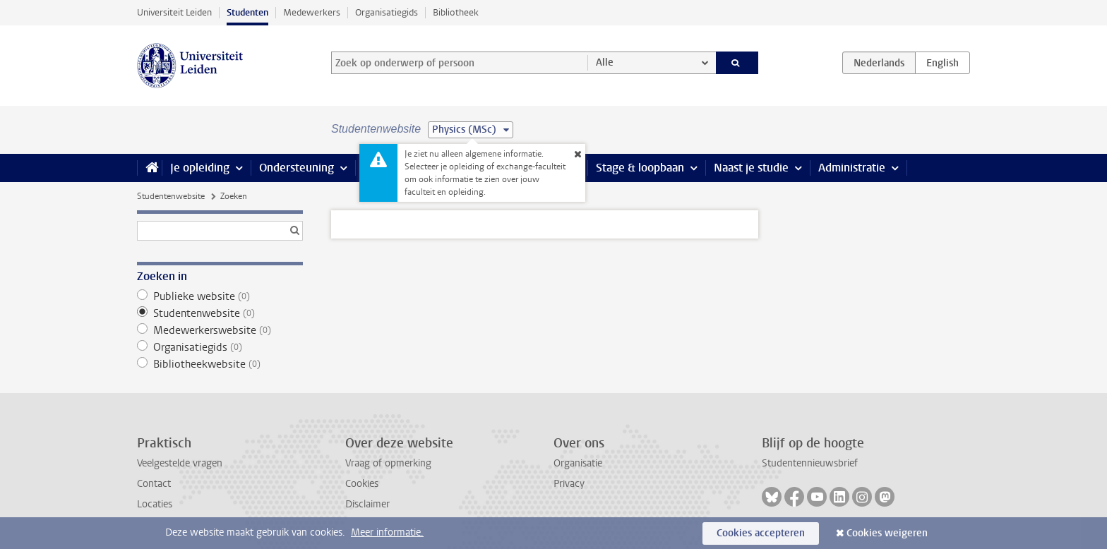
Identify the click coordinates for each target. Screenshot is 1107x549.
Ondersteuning (296, 167)
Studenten (247, 12)
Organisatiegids (386, 12)
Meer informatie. (387, 532)
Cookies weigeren (887, 533)
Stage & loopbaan (640, 167)
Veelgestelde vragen (179, 463)
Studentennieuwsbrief (810, 463)
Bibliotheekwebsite (220, 364)
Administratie (851, 167)
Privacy (569, 483)
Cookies (361, 483)
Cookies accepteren (761, 533)
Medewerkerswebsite (220, 330)
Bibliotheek (456, 12)
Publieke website (220, 296)
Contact (154, 483)
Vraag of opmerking (388, 463)
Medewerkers (311, 12)
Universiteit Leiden (174, 12)
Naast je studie (751, 167)
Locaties (154, 504)
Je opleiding (199, 167)
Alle (605, 62)
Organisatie (578, 463)
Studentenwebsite (171, 196)
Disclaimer (367, 504)
